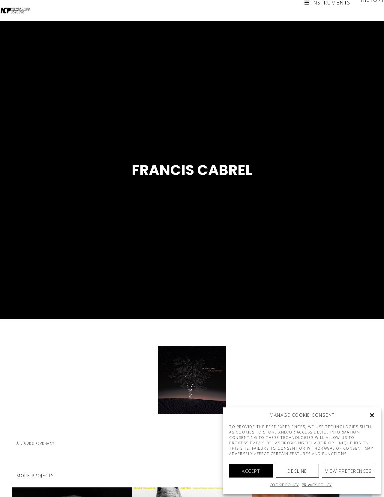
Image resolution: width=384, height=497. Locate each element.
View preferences (348, 471)
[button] (372, 415)
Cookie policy (284, 484)
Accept (251, 471)
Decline (297, 471)
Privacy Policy (317, 484)
